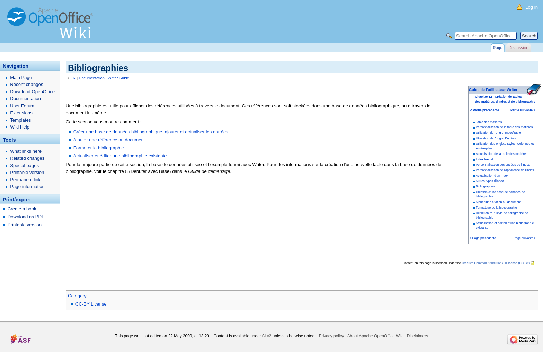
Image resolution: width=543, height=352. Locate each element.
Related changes (27, 158)
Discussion (518, 47)
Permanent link (25, 179)
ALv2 (266, 336)
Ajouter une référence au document (109, 139)
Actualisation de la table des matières (501, 154)
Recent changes (26, 84)
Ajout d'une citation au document (498, 202)
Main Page (21, 77)
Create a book (22, 208)
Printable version (27, 172)
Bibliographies (486, 186)
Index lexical (484, 159)
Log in (531, 7)
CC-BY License (91, 304)
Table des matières (489, 122)
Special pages (24, 165)
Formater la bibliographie (98, 147)
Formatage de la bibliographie (496, 207)
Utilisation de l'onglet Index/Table (498, 132)
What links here (26, 151)
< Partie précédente (484, 110)
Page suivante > (525, 238)
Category (77, 295)
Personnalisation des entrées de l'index (503, 164)
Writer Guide (118, 78)
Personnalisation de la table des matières (504, 127)
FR (73, 78)
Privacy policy (331, 336)
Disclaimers (417, 336)
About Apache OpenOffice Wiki (375, 336)
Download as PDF (26, 216)
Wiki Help (19, 127)
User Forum (22, 105)
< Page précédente (483, 238)
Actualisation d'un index (492, 175)
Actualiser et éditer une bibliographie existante (120, 155)
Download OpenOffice (32, 91)
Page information (27, 186)
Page (497, 47)
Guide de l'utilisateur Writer (493, 90)
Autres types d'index (490, 181)
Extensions (21, 112)
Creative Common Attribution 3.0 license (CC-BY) (496, 263)
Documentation (92, 78)
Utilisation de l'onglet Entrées (496, 138)
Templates (20, 120)
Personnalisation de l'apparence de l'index (505, 170)
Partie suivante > (522, 110)
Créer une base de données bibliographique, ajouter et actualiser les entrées (150, 131)
